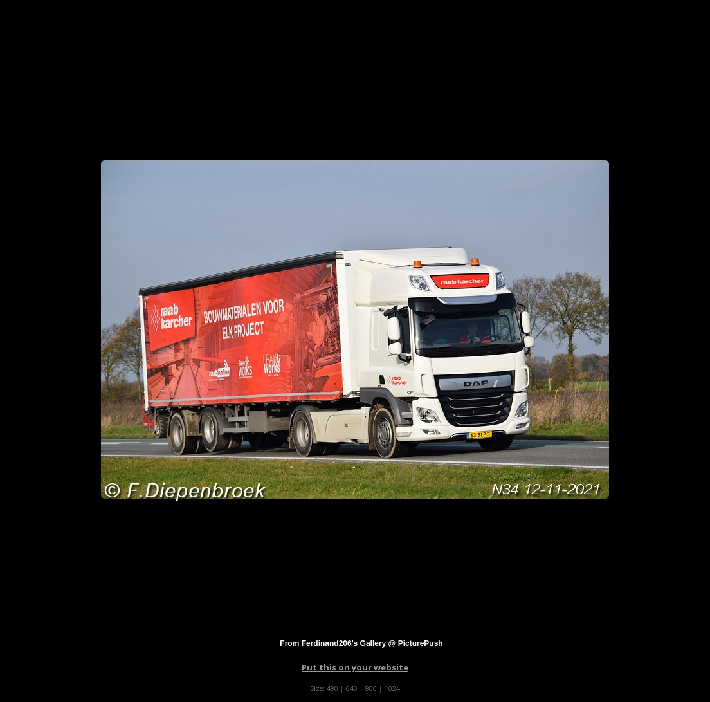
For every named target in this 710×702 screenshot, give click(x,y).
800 (371, 688)
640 (352, 688)
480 (332, 688)
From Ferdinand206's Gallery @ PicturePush (361, 643)
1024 (392, 688)
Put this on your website (355, 667)
